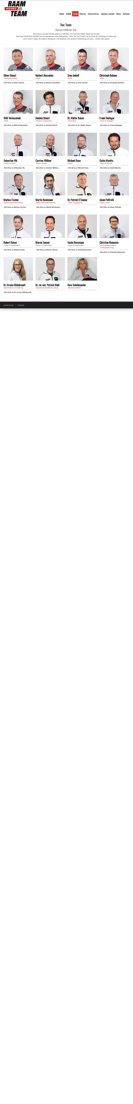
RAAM (68, 13)
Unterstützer (93, 13)
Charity (83, 13)
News (118, 13)
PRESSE (21, 305)
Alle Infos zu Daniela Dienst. (47, 125)
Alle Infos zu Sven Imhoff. (78, 83)
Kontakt (126, 13)
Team (75, 13)
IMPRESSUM (8, 305)
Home (61, 13)
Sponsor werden (107, 13)
